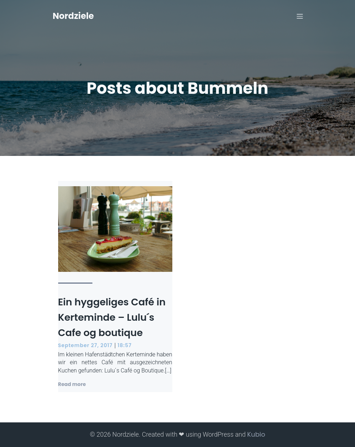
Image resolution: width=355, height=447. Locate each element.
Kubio (256, 434)
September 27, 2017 (85, 345)
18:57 (124, 345)
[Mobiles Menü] (300, 16)
